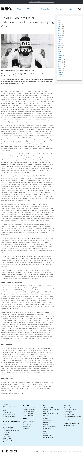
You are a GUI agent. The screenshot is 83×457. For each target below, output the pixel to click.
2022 (59, 29)
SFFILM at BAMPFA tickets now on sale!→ (41, 2)
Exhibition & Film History (51, 413)
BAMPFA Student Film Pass (11, 430)
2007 (60, 60)
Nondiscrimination (69, 425)
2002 (60, 70)
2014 (59, 45)
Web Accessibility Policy (71, 423)
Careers (45, 433)
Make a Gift (67, 407)
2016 (59, 41)
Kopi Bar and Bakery (49, 426)
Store (4, 441)
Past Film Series (28, 415)
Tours (24, 423)
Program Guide (48, 437)
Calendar (45, 9)
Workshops (26, 426)
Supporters (67, 419)
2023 (59, 27)
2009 (60, 55)
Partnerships (47, 435)
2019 (59, 35)
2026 (59, 20)
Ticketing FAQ (8, 429)
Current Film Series (29, 411)
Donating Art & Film (70, 409)
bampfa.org (31, 221)
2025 (59, 22)
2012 (59, 49)
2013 (59, 47)
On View (31, 9)
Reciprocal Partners (70, 418)
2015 (59, 43)
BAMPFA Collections (49, 417)
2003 (60, 68)
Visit (19, 9)
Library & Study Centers (10, 440)
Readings (26, 428)
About (59, 9)
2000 (60, 74)
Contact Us (6, 416)
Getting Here (6, 432)
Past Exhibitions (28, 413)
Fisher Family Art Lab (50, 430)
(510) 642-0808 (7, 412)
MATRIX (45, 415)
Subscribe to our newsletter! (11, 421)
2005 (60, 64)
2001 (59, 72)
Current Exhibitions (29, 409)
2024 (59, 25)
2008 (60, 58)
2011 (59, 51)
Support (71, 9)
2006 (60, 62)
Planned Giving (69, 411)
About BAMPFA (48, 407)
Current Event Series (29, 407)
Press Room (47, 428)
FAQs (45, 432)
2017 (59, 39)
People (45, 424)
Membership (67, 413)
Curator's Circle (69, 414)
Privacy (66, 427)
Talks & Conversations (29, 421)
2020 (60, 33)
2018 (59, 37)
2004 (60, 66)
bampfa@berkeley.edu (9, 414)
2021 (59, 31)
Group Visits (6, 436)
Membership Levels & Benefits (73, 416)
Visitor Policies (7, 438)
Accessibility (6, 434)
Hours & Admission (8, 427)
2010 (59, 53)
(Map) (4, 410)
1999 (59, 76)
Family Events (27, 424)
